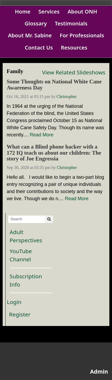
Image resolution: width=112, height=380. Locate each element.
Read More (41, 134)
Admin (99, 371)
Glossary (35, 23)
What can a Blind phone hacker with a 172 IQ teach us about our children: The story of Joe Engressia (54, 153)
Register (20, 314)
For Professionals (82, 35)
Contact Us (39, 47)
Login (14, 302)
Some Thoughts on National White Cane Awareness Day (54, 85)
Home (22, 11)
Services (49, 11)
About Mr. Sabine (30, 35)
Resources (74, 47)
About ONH (82, 11)
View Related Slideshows (73, 72)
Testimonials (71, 23)
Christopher (67, 96)
